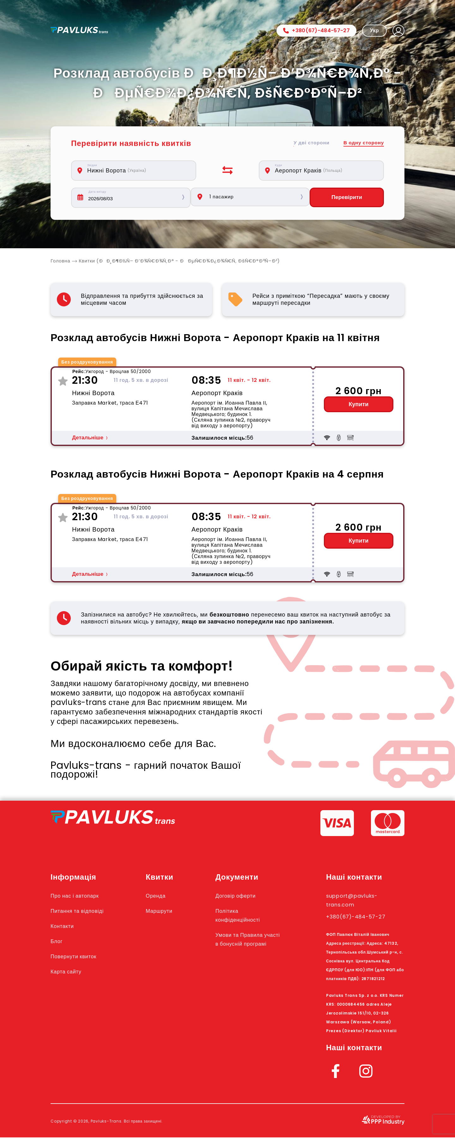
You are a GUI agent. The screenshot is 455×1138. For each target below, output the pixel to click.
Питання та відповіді (83, 911)
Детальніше (87, 438)
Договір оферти (245, 896)
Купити (359, 405)
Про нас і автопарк (80, 896)
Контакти (65, 926)
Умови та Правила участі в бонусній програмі (249, 944)
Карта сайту (69, 971)
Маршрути (168, 911)
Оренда (164, 896)
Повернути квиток (78, 956)
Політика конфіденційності (248, 915)
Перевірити (347, 198)
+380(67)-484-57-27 (316, 30)
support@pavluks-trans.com (358, 900)
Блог (58, 941)
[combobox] (137, 170)
